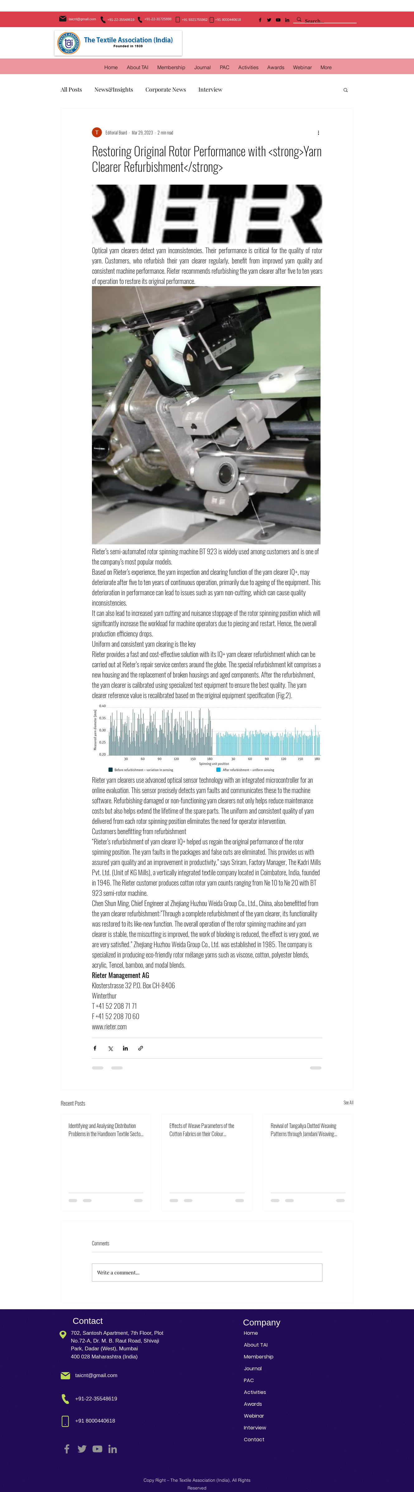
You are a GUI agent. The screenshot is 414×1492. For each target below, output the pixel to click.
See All (349, 1102)
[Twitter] (269, 20)
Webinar (254, 1415)
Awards (253, 1404)
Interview (210, 89)
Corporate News (165, 89)
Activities (255, 1392)
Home (251, 1333)
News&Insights (113, 89)
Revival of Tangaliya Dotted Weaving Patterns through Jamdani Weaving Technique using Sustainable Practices (305, 1129)
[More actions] (318, 132)
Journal (253, 1368)
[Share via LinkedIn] (125, 1048)
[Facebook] (260, 20)
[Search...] (324, 21)
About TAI (256, 1344)
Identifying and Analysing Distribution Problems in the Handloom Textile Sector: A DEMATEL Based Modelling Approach (106, 1129)
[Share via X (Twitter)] (110, 1048)
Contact (254, 1439)
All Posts (71, 89)
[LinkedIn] (287, 20)
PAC (249, 1380)
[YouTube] (278, 20)
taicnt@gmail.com (82, 19)
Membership (259, 1356)
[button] (248, 67)
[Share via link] (141, 1048)
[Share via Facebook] (95, 1048)
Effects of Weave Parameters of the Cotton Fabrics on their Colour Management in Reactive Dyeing (201, 1129)
